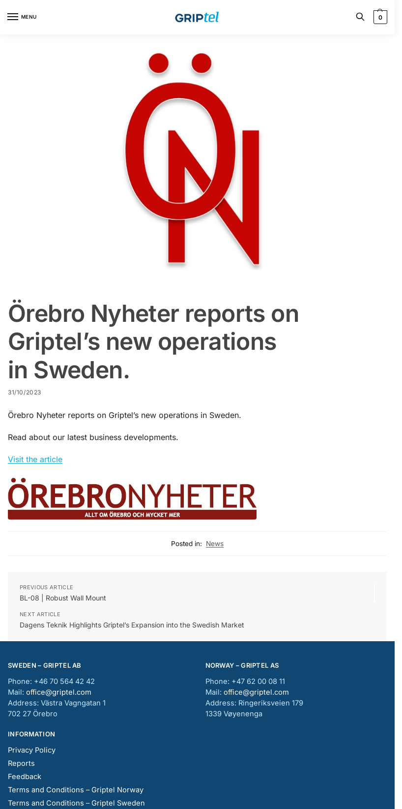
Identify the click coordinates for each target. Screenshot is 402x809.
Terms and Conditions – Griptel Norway (76, 789)
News (215, 544)
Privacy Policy (32, 750)
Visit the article (35, 459)
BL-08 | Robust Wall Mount (63, 598)
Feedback (24, 776)
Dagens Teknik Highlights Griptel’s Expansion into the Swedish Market (132, 625)
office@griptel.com (58, 692)
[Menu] (22, 17)
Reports (21, 763)
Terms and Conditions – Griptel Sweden (76, 803)
